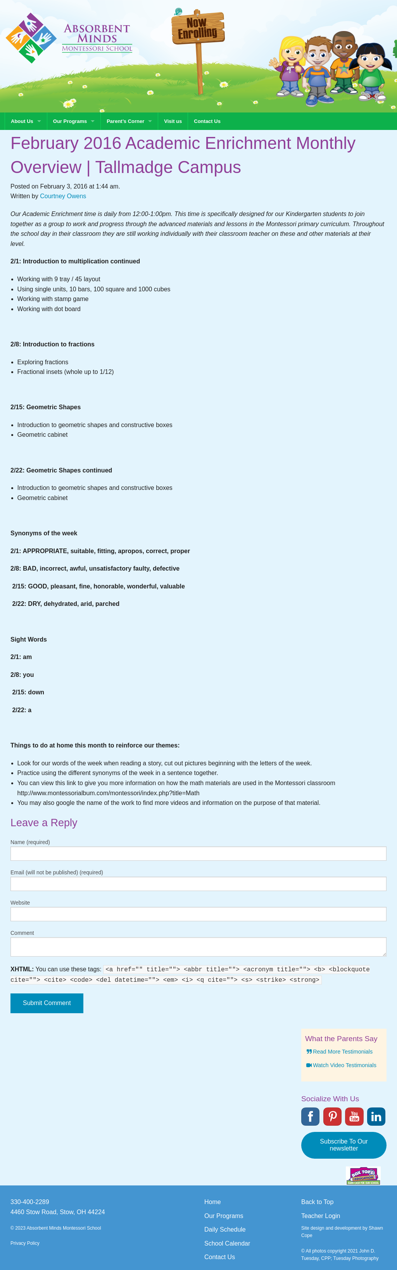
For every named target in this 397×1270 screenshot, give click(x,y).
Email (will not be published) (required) (56, 872)
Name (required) (30, 842)
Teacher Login (320, 1216)
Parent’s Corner (125, 121)
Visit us (173, 121)
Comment (22, 933)
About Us (22, 121)
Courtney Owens (63, 196)
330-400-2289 (29, 1202)
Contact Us (207, 121)
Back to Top (317, 1202)
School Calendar (227, 1243)
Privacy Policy (25, 1243)
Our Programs (70, 121)
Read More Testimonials (339, 1052)
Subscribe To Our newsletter (344, 1145)
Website (20, 903)
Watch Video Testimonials (340, 1065)
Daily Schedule (225, 1229)
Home (212, 1202)
